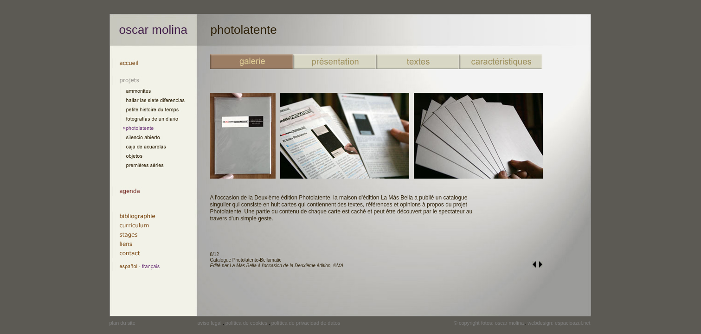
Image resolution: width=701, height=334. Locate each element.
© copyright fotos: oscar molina (489, 323)
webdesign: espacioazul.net (558, 323)
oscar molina (153, 30)
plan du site (122, 323)
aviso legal (210, 323)
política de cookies (246, 323)
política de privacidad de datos (306, 323)
